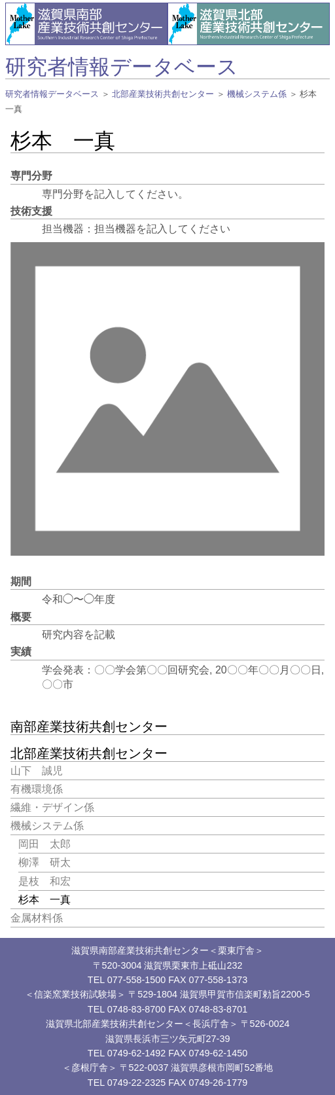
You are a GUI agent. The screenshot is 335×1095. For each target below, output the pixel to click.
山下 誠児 (36, 770)
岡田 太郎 (44, 844)
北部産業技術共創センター (163, 94)
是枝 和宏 (44, 881)
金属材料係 (36, 918)
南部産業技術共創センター (89, 726)
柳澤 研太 (44, 862)
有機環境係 (36, 789)
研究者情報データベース (121, 67)
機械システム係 (257, 94)
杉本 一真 (44, 899)
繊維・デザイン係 (52, 807)
